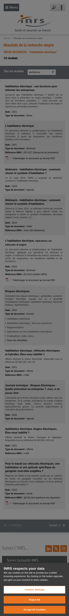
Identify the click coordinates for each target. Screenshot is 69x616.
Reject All (34, 604)
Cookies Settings (35, 594)
